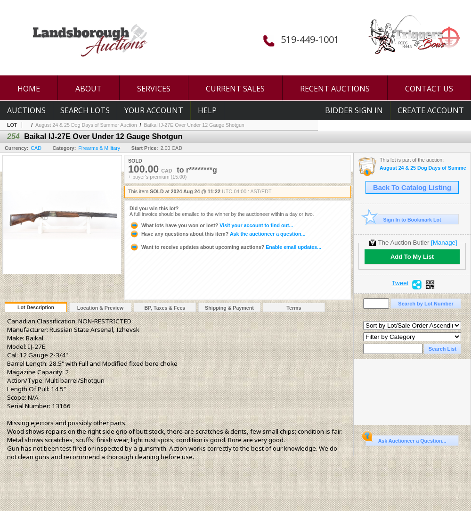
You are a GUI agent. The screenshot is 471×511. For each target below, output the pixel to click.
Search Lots (85, 110)
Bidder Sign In (354, 110)
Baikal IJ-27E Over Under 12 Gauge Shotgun (194, 125)
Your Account (153, 110)
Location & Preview (100, 308)
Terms (293, 308)
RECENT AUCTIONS (335, 88)
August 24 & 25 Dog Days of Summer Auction (86, 125)
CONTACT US (429, 88)
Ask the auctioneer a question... (217, 234)
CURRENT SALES (235, 88)
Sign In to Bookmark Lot (403, 219)
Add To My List (412, 256)
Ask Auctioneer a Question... (405, 439)
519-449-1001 (310, 39)
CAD (36, 148)
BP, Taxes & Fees (165, 308)
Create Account (431, 110)
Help (207, 110)
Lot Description (35, 307)
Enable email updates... (225, 247)
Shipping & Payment (229, 308)
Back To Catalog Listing (412, 187)
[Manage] (444, 242)
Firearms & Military (99, 148)
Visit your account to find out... (211, 225)
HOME (28, 88)
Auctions (26, 110)
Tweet (400, 283)
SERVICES (154, 88)
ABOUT (88, 88)
